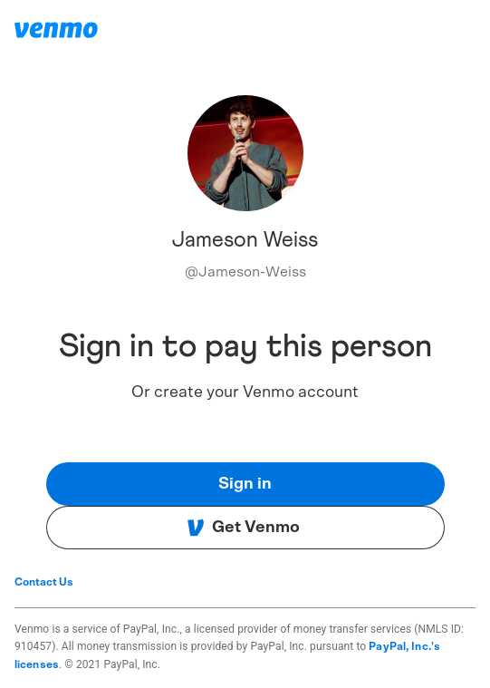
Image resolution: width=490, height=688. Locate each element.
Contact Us (43, 582)
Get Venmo (243, 527)
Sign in (245, 484)
